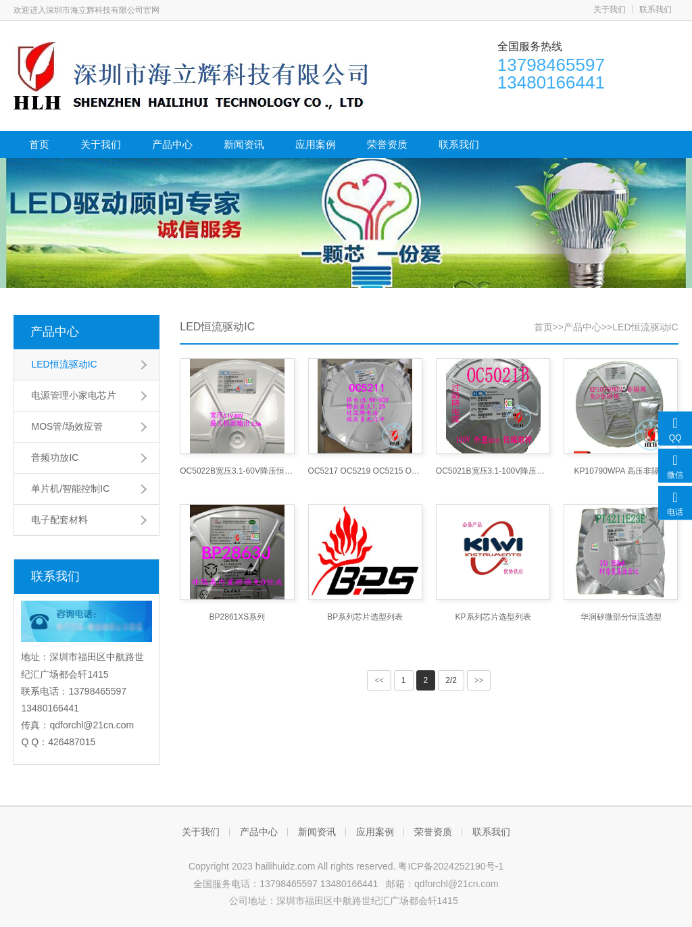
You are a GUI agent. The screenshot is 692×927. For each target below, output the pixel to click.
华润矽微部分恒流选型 (621, 617)
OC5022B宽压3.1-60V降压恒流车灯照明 (237, 471)
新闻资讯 (244, 144)
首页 (39, 144)
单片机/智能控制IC (70, 488)
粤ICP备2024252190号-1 (450, 866)
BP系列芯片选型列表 (365, 617)
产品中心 (172, 144)
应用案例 (315, 144)
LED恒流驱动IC (64, 364)
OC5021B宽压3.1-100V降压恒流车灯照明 (493, 471)
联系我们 (655, 9)
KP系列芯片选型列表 (493, 617)
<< (379, 680)
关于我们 (609, 9)
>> (479, 680)
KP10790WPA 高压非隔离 (621, 471)
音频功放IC (54, 457)
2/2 (451, 680)
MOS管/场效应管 (67, 426)
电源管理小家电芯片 (73, 395)
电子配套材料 (59, 519)
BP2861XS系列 (237, 617)
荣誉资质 (387, 144)
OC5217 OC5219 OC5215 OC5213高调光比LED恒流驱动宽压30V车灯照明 (365, 471)
